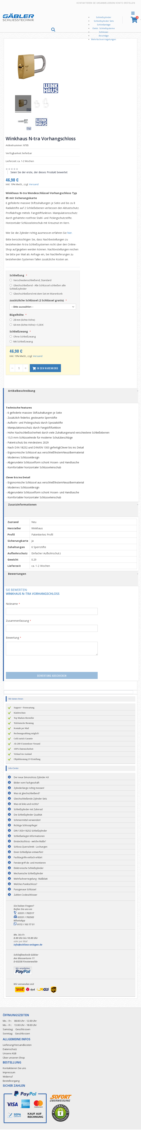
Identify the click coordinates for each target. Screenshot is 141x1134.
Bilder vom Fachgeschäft (26, 787)
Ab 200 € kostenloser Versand (27, 748)
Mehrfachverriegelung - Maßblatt (31, 883)
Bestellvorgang (11, 1085)
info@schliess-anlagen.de (28, 949)
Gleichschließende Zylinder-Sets (30, 803)
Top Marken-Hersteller (24, 722)
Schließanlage (104, 24)
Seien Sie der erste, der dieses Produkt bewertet (40, 171)
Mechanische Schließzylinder (28, 877)
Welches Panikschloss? (25, 888)
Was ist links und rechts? (26, 808)
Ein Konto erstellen (123, 2)
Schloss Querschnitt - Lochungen (30, 851)
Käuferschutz (20, 717)
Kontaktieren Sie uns (89, 2)
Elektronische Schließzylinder (29, 872)
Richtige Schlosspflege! (25, 829)
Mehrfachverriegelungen (103, 39)
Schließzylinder (103, 17)
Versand (35, 183)
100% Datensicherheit (23, 753)
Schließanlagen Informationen (29, 840)
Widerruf (8, 1081)
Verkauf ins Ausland (23, 758)
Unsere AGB (9, 1057)
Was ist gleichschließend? (27, 797)
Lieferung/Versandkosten (17, 1049)
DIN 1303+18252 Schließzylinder (30, 835)
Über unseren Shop (14, 1062)
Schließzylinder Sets (104, 21)
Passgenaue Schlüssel (25, 893)
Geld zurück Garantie (23, 743)
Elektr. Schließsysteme (104, 28)
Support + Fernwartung (24, 712)
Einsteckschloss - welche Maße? (30, 845)
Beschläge (104, 35)
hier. (71, 237)
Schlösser (103, 32)
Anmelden (106, 2)
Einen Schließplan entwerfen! (28, 856)
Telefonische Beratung (24, 727)
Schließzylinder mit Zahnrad (28, 813)
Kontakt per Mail (21, 732)
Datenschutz (10, 1053)
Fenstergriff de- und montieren (30, 867)
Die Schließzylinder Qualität (28, 819)
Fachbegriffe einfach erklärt (28, 861)
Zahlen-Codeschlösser (25, 899)
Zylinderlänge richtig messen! (29, 792)
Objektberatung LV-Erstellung (27, 763)
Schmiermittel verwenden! (27, 824)
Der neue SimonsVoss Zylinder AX (31, 781)
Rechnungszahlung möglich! (26, 738)
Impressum (9, 1076)
